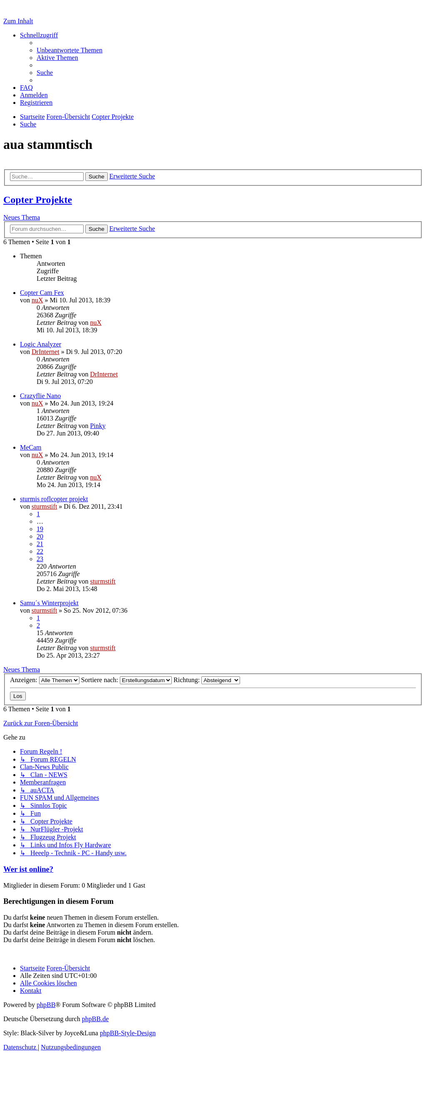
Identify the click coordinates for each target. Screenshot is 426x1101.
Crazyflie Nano (40, 395)
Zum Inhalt (18, 21)
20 (40, 536)
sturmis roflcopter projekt (54, 498)
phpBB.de (95, 1018)
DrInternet (45, 351)
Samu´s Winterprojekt (49, 602)
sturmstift (44, 506)
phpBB (46, 1004)
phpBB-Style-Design (128, 1033)
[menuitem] (69, 50)
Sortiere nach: (126, 679)
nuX (37, 300)
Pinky (97, 425)
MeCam (31, 447)
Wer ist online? (28, 869)
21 (40, 543)
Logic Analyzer (40, 344)
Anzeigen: (44, 679)
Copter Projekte (37, 199)
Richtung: (206, 679)
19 (40, 528)
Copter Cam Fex (42, 292)
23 (40, 558)
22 (40, 551)
